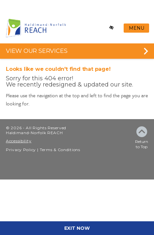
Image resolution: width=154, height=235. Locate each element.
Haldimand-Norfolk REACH (34, 132)
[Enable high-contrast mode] (111, 28)
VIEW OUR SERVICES (36, 51)
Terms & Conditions (60, 149)
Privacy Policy (21, 149)
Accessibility (18, 141)
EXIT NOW (77, 228)
